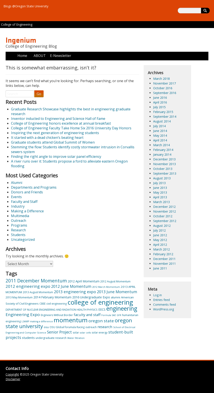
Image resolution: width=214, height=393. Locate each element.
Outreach (18, 220)
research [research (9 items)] (105, 326)
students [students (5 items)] (28, 338)
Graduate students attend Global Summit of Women (53, 142)
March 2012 (161, 249)
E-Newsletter (60, 55)
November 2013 (164, 164)
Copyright (12, 374)
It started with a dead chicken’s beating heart (47, 137)
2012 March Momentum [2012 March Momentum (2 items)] (106, 286)
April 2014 (160, 140)
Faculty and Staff (24, 201)
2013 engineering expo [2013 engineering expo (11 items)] (75, 291)
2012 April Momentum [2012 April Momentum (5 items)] (83, 281)
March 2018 (161, 79)
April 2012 (160, 245)
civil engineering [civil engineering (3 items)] (56, 303)
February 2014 (163, 150)
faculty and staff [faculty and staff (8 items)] (87, 314)
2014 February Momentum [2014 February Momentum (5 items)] (52, 297)
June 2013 (160, 188)
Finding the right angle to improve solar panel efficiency (56, 156)
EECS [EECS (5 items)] (101, 309)
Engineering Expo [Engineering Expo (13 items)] (23, 314)
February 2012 (163, 254)
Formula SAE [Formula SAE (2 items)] (108, 315)
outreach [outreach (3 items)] (91, 327)
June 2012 (160, 235)
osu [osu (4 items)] (46, 327)
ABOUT (40, 55)
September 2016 (164, 93)
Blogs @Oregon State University (25, 6)
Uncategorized (23, 239)
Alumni (16, 182)
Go (39, 93)
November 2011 (164, 263)
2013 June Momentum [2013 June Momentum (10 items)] (117, 291)
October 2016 (162, 88)
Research (18, 230)
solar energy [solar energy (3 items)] (99, 332)
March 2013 (161, 202)
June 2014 (160, 131)
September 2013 (164, 173)
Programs (19, 225)
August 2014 (162, 121)
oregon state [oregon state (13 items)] (101, 321)
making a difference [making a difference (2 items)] (41, 321)
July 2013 (159, 183)
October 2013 (162, 169)
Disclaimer (13, 379)
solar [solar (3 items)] (76, 332)
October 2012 (162, 216)
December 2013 (164, 159)
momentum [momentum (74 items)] (71, 320)
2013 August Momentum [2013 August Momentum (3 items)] (38, 292)
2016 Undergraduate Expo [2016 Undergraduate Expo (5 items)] (91, 297)
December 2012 (164, 207)
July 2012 (159, 230)
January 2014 (162, 154)
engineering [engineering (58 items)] (121, 308)
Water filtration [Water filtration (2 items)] (76, 338)
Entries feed (161, 300)
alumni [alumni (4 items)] (115, 297)
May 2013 (160, 192)
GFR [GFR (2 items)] (119, 315)
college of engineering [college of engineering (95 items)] (100, 302)
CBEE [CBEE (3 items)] (42, 303)
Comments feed (164, 304)
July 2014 (159, 126)
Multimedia (20, 215)
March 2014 (161, 145)
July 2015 (159, 107)
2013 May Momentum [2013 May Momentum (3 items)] (19, 297)
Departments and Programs (34, 187)
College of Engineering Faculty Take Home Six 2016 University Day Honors (71, 128)
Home (22, 55)
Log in (157, 295)
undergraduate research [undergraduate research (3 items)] (51, 338)
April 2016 (160, 102)
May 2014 (160, 135)
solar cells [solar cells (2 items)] (85, 332)
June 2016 (160, 98)
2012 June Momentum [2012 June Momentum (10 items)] (71, 286)
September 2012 (164, 221)
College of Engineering (16, 24)
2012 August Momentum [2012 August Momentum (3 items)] (115, 281)
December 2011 (164, 259)
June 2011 (160, 268)
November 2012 (164, 211)
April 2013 (160, 197)
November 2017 (164, 83)
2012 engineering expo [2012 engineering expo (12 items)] (28, 286)
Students (18, 234)
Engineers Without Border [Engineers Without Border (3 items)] (57, 315)
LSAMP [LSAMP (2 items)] (25, 321)
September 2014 (164, 116)
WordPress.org (163, 309)
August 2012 (162, 226)
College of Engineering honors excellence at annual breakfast (61, 123)
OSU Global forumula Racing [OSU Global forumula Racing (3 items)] (67, 327)
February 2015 (163, 112)
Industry (18, 206)
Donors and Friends (27, 192)
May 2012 (160, 240)
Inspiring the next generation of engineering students (55, 132)
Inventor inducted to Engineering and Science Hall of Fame (58, 118)
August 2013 (162, 178)
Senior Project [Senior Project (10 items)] (59, 332)
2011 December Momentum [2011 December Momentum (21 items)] (36, 280)
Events (16, 196)
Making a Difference (27, 211)
